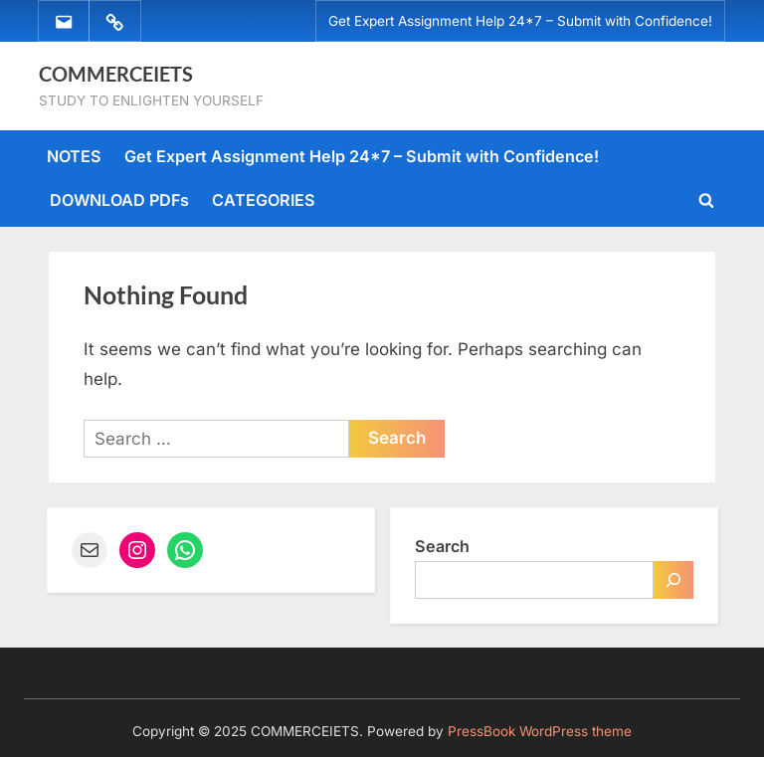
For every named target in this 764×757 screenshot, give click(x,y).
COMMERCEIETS (116, 74)
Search (442, 546)
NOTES (74, 156)
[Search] (673, 580)
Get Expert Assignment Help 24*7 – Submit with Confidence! (520, 21)
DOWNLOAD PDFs (119, 200)
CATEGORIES (263, 200)
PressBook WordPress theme (540, 731)
